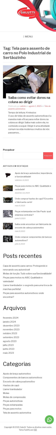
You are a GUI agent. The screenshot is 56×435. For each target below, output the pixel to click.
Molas (6, 393)
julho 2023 (8, 345)
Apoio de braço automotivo (17, 373)
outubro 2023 (10, 333)
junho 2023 (8, 349)
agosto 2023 (9, 341)
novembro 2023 (11, 329)
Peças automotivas (13, 401)
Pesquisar (8, 150)
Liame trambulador (12, 389)
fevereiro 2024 (10, 317)
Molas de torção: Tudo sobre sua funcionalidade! (27, 273)
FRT (35, 430)
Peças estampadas (13, 405)
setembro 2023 (11, 337)
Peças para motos (12, 408)
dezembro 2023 (11, 325)
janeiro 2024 (9, 321)
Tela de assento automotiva (17, 412)
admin (23, 106)
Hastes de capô (11, 385)
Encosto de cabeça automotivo (19, 381)
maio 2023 (8, 353)
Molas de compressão (14, 397)
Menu (29, 36)
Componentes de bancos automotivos (22, 377)
